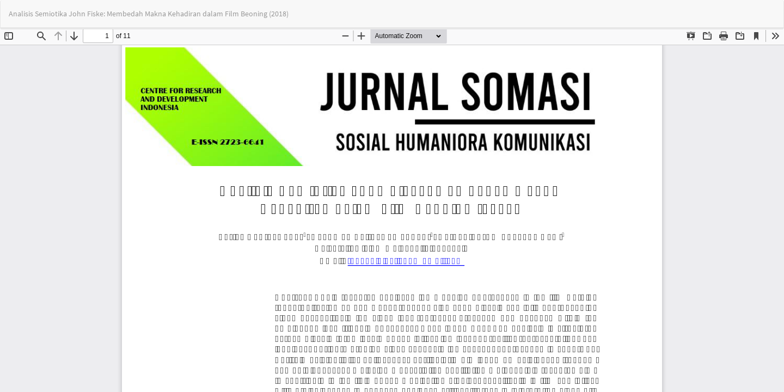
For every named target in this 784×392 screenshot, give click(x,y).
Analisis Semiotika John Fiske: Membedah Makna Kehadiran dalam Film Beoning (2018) (149, 14)
